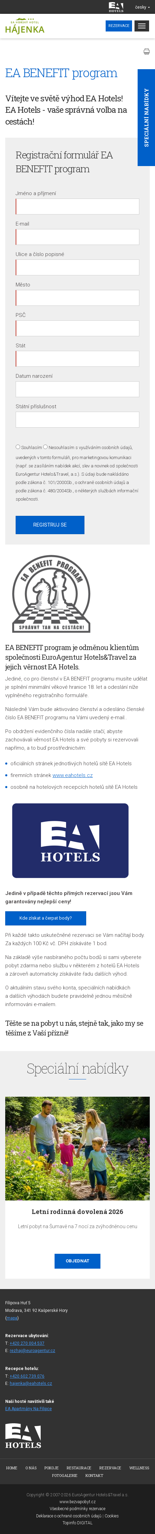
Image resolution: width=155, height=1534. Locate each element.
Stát (20, 346)
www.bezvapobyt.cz (77, 1501)
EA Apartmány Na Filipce (28, 1408)
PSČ (21, 315)
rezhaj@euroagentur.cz (32, 1350)
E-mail (22, 224)
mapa (12, 1318)
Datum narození (34, 376)
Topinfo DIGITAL (77, 1523)
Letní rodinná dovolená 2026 (77, 1211)
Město (23, 285)
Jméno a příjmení (36, 193)
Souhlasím (31, 447)
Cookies (112, 1516)
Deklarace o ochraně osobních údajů (68, 1516)
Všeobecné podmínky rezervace (77, 1508)
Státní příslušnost (36, 406)
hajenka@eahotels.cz (31, 1383)
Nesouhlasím (61, 447)
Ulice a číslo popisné (40, 254)
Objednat (77, 1260)
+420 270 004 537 (27, 1343)
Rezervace (118, 26)
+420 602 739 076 (27, 1376)
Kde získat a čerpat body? (45, 918)
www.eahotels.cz (72, 775)
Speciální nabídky (146, 117)
